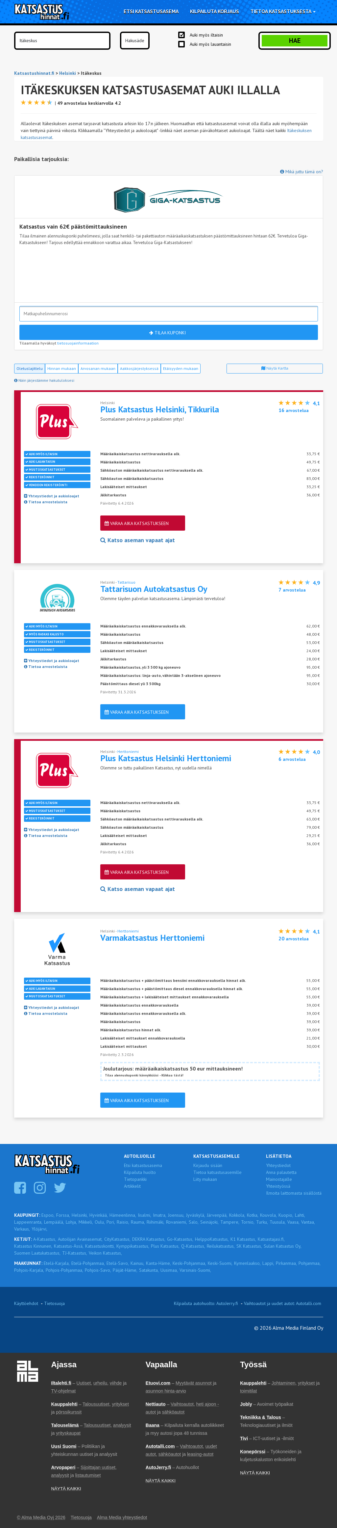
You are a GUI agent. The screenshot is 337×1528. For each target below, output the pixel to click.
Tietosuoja (54, 1303)
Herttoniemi (128, 751)
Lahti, (300, 1215)
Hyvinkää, (98, 1215)
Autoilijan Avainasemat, (80, 1239)
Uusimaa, (169, 1270)
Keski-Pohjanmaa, (189, 1263)
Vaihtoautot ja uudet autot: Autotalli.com (282, 1303)
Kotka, (252, 1215)
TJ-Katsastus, (74, 1253)
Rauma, (138, 1222)
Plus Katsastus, (165, 1246)
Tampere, (229, 1222)
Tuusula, (278, 1222)
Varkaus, (22, 1229)
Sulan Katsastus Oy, (282, 1246)
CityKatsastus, (117, 1239)
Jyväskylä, (195, 1215)
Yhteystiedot (278, 1165)
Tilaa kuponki (167, 333)
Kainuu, (137, 1263)
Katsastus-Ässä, (69, 1246)
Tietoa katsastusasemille (217, 1172)
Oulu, (100, 1222)
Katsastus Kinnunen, (33, 1246)
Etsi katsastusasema (151, 11)
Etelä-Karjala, (57, 1263)
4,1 (316, 403)
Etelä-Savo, (118, 1263)
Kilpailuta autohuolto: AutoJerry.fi (206, 1303)
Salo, (194, 1222)
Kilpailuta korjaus (214, 11)
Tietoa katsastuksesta (283, 11)
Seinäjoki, (209, 1222)
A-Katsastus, (44, 1239)
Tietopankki (135, 1179)
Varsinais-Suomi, (195, 1270)
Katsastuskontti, (100, 1246)
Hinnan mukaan (61, 368)
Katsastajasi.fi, (271, 1239)
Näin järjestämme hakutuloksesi (44, 380)
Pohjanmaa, (310, 1263)
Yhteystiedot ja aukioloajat (51, 495)
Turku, (262, 1222)
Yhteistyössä (278, 1186)
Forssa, (63, 1215)
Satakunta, (149, 1270)
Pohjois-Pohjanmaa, (64, 1270)
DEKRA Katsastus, (148, 1239)
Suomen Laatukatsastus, (37, 1253)
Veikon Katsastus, (105, 1253)
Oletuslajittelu (29, 368)
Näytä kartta (274, 368)
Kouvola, (268, 1215)
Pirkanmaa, (286, 1263)
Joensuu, (176, 1215)
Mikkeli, (86, 1222)
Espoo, (48, 1215)
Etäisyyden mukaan (180, 368)
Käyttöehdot (26, 1303)
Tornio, (247, 1222)
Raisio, (123, 1222)
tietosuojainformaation (78, 343)
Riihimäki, (155, 1222)
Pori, (111, 1222)
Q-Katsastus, (193, 1246)
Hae (295, 40)
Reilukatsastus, (221, 1246)
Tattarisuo (126, 582)
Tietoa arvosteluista (45, 501)
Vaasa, (293, 1222)
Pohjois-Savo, (98, 1270)
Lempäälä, (54, 1222)
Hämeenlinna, (122, 1215)
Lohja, (71, 1222)
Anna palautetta (281, 1172)
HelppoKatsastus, (212, 1239)
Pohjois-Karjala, (29, 1270)
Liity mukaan (205, 1179)
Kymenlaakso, (247, 1263)
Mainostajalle (279, 1179)
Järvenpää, (217, 1215)
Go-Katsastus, (180, 1239)
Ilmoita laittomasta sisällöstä (294, 1193)
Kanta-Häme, (158, 1263)
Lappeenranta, (28, 1222)
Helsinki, (80, 1215)
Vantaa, (308, 1222)
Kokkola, (237, 1215)
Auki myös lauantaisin (210, 44)
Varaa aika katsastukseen (137, 523)
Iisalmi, (144, 1215)
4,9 (316, 582)
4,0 (316, 752)
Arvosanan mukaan (98, 368)
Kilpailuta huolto (140, 1172)
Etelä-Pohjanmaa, (88, 1263)
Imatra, (159, 1215)
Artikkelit (132, 1186)
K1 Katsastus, (243, 1239)
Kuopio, (285, 1215)
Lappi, (268, 1263)
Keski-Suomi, (220, 1263)
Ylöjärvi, (39, 1229)
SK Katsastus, (249, 1246)
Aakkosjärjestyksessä (139, 368)
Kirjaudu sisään (207, 1165)
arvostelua (293, 410)
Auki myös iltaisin (206, 35)
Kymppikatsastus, (132, 1246)
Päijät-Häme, (125, 1270)
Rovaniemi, (176, 1222)
